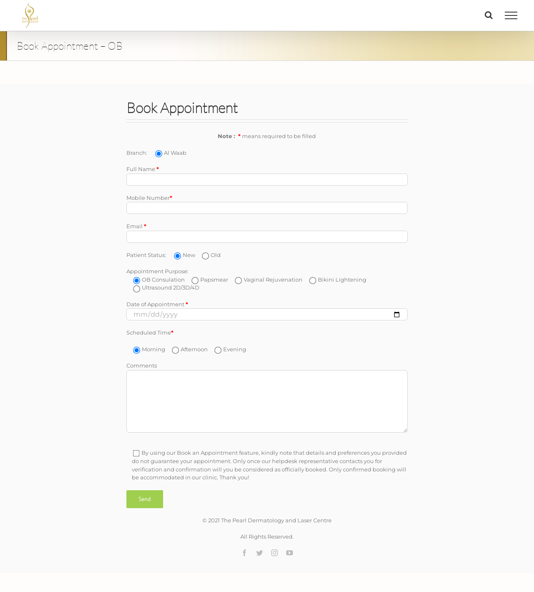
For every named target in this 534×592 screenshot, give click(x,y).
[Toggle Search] (489, 15)
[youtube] (289, 552)
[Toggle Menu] (511, 15)
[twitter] (259, 552)
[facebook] (244, 552)
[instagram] (274, 552)
